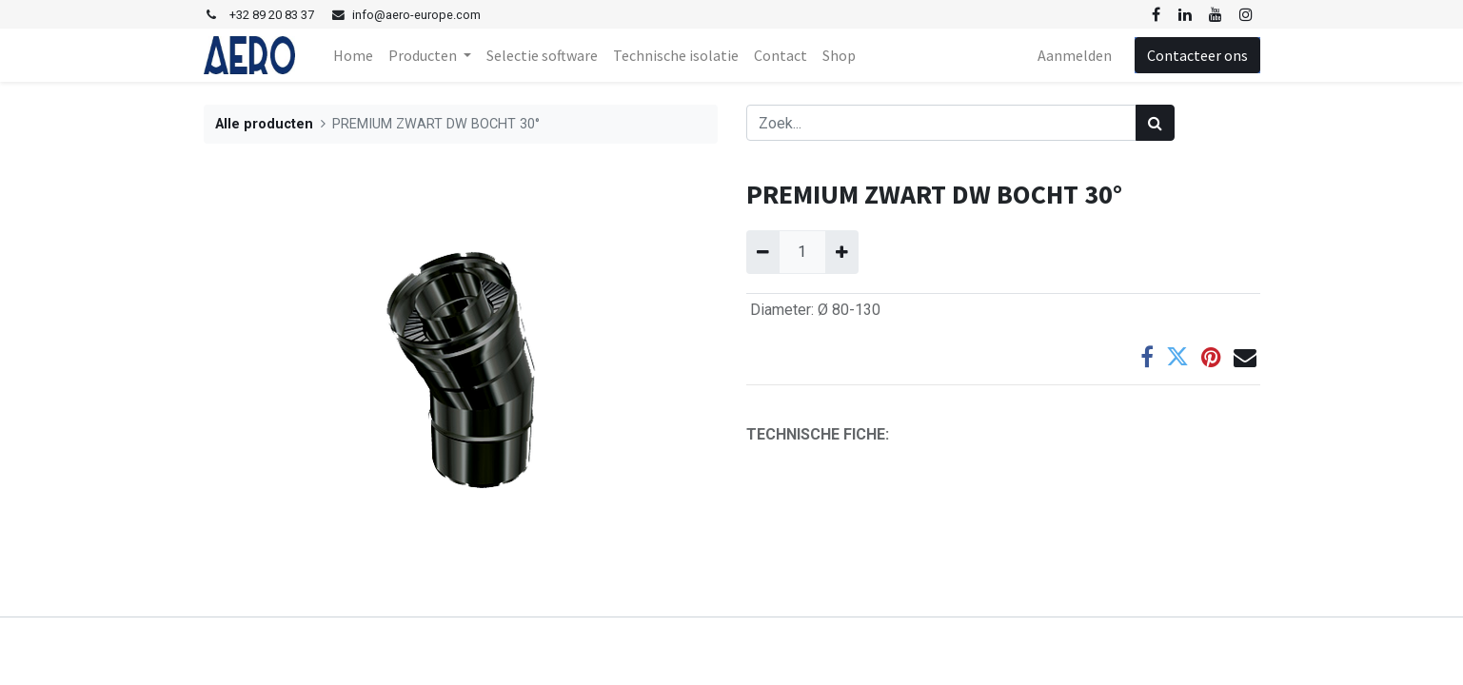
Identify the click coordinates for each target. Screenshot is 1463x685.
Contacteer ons (1197, 55)
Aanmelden (1075, 55)
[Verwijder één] (763, 252)
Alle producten (264, 124)
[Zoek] (1155, 123)
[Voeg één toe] (842, 252)
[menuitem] (353, 55)
